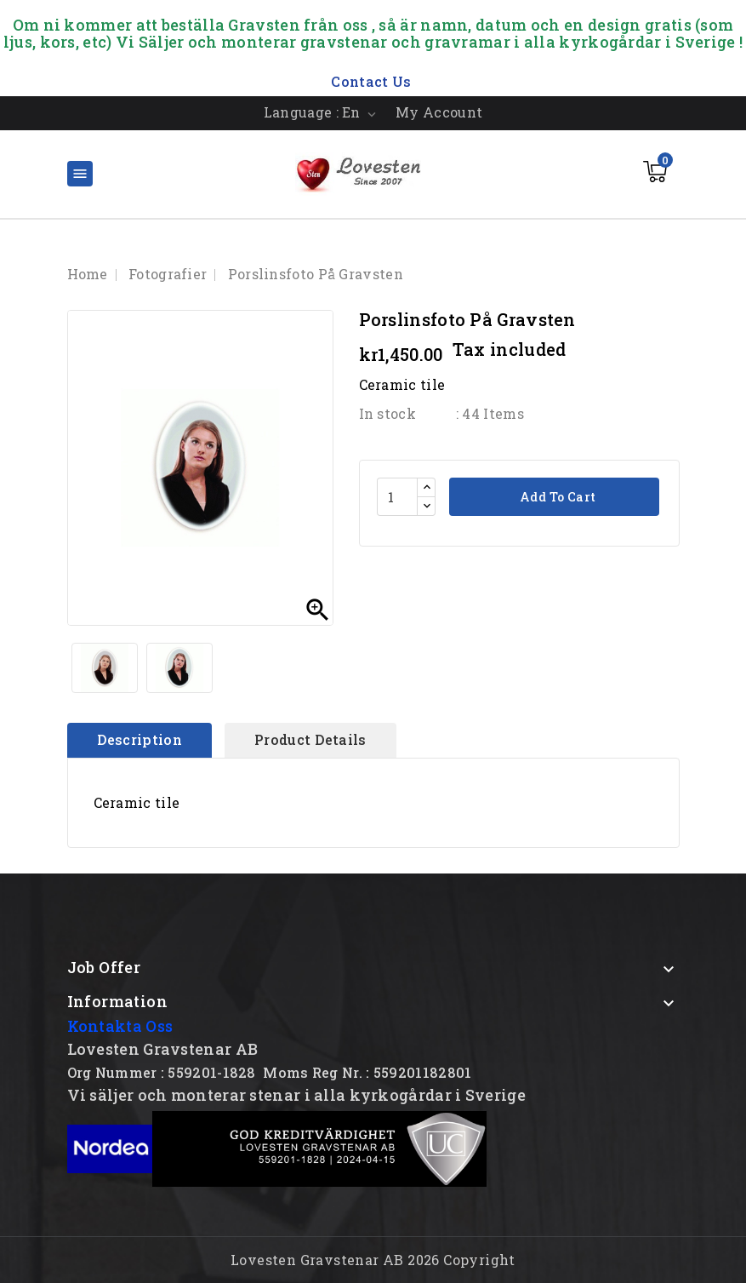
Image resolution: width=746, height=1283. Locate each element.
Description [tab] (139, 739)
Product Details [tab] (310, 739)
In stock (387, 413)
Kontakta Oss (120, 1026)
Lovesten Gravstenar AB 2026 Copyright (373, 1260)
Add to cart (556, 497)
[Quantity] (397, 497)
